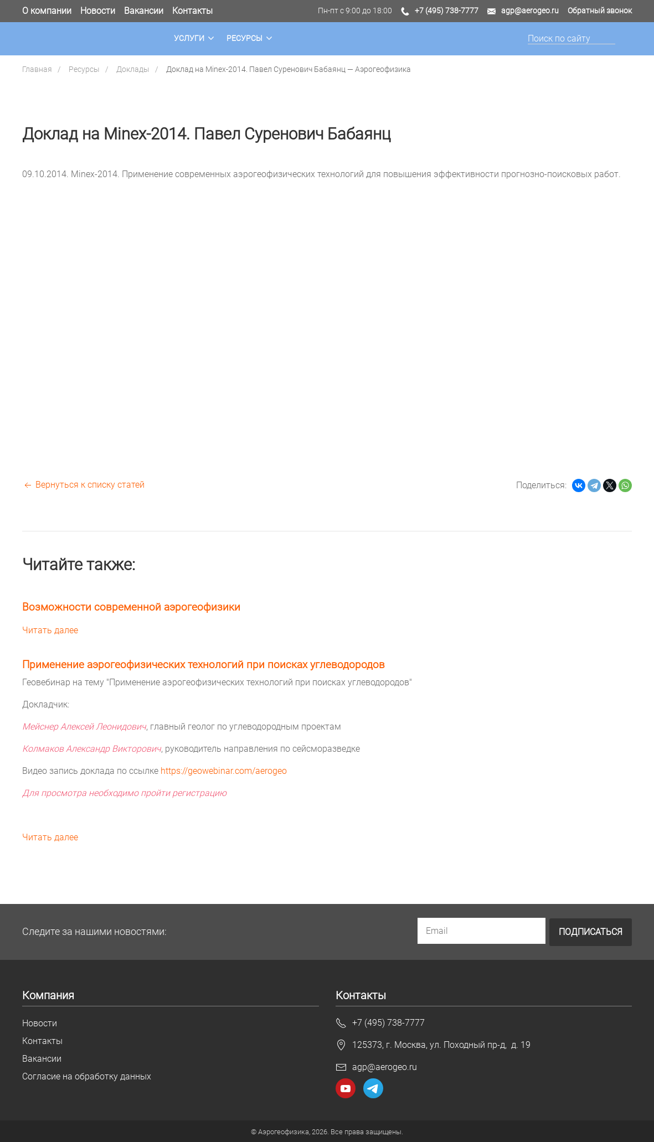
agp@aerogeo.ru (530, 10)
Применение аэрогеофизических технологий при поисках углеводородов (203, 664)
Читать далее (50, 630)
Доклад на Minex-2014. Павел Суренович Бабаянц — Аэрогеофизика (288, 69)
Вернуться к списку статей (83, 485)
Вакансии (143, 11)
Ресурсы (244, 38)
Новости (97, 11)
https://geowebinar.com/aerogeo (224, 771)
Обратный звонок (600, 10)
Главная (37, 69)
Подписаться (590, 931)
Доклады (133, 69)
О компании (46, 11)
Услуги (189, 38)
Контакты (192, 11)
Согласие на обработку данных (86, 1076)
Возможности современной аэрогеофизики (131, 607)
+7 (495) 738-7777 (446, 10)
